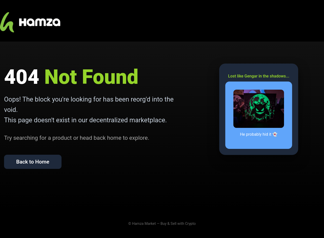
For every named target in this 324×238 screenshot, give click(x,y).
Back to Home (32, 162)
